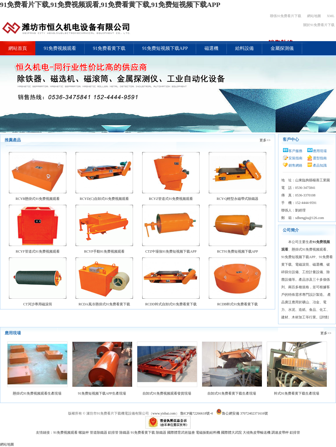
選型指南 (320, 158)
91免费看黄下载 (109, 48)
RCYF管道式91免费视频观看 (37, 251)
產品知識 (320, 165)
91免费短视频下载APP (165, 48)
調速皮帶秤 (280, 432)
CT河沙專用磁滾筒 (37, 304)
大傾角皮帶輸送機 (257, 432)
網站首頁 (17, 48)
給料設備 (244, 48)
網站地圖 (314, 16)
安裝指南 (295, 158)
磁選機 (211, 48)
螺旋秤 (83, 432)
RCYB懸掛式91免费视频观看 (38, 199)
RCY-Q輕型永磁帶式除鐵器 (237, 199)
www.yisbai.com (164, 413)
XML (331, 16)
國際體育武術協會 (181, 432)
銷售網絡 (295, 165)
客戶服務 (295, 151)
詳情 (324, 317)
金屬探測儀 (282, 48)
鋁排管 (113, 432)
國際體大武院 (231, 432)
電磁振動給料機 (208, 432)
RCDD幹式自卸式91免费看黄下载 (170, 304)
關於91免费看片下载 (319, 25)
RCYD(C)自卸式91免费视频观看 (104, 199)
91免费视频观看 (60, 48)
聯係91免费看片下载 (285, 16)
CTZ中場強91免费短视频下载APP (171, 251)
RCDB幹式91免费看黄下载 (237, 304)
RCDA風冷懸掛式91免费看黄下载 (104, 304)
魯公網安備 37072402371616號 (241, 413)
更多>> (265, 140)
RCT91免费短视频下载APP (237, 251)
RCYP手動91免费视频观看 (104, 251)
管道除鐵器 (98, 432)
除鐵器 (124, 432)
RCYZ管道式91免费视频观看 (171, 199)
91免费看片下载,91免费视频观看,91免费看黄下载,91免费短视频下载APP (110, 4)
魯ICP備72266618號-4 (196, 413)
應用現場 (320, 151)
